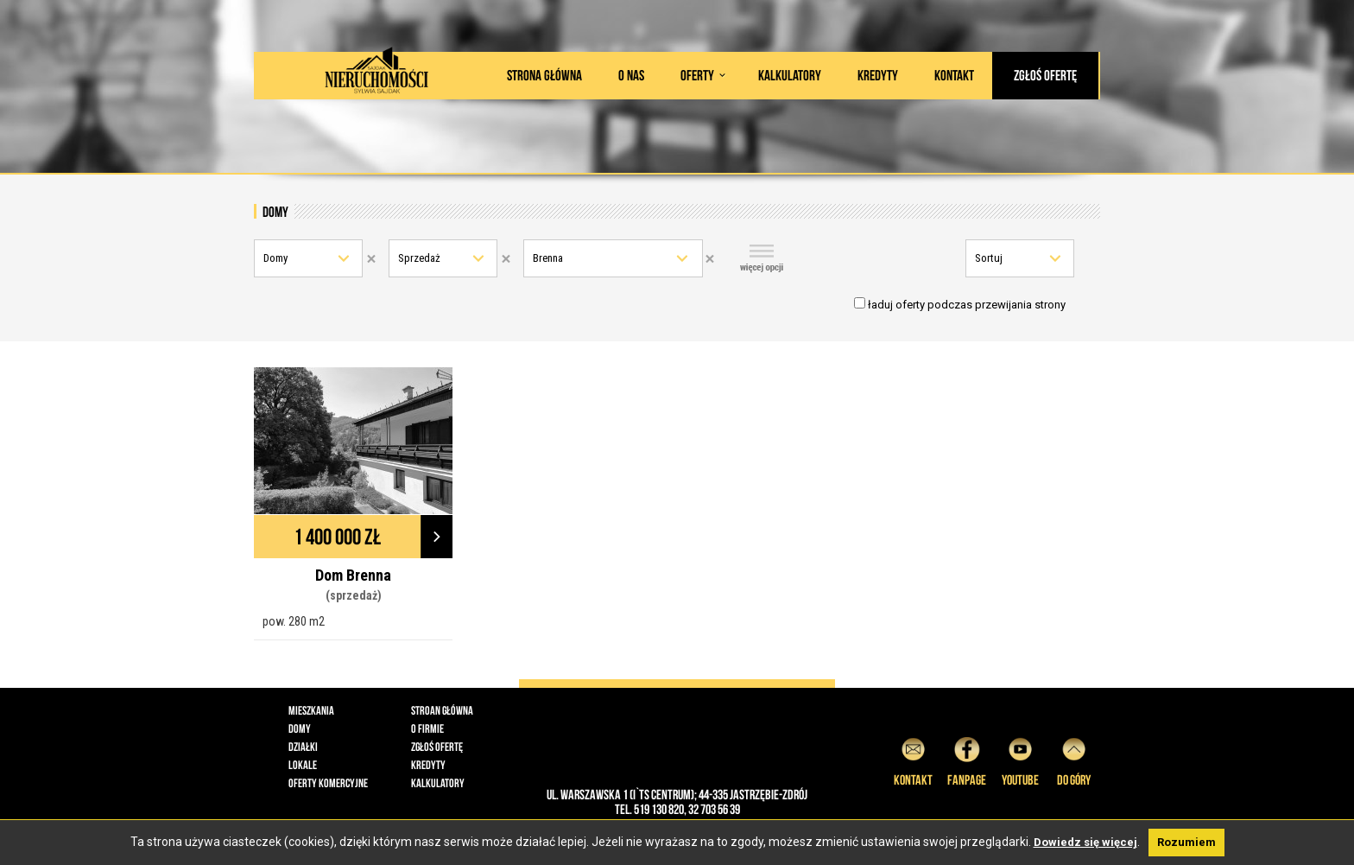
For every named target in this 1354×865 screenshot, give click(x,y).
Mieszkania (311, 710)
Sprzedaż (419, 257)
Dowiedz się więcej (1085, 842)
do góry (1073, 759)
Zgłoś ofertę (1045, 75)
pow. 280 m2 (294, 621)
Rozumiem (1186, 842)
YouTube (1020, 759)
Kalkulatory (789, 75)
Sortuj (989, 257)
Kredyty (877, 75)
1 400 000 (337, 537)
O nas (631, 75)
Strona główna (544, 75)
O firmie (427, 728)
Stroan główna (442, 710)
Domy (275, 257)
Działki (303, 747)
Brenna (548, 257)
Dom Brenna (353, 575)
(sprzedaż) (354, 595)
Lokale (302, 765)
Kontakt (954, 75)
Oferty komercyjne (328, 783)
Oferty (697, 75)
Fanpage (966, 759)
